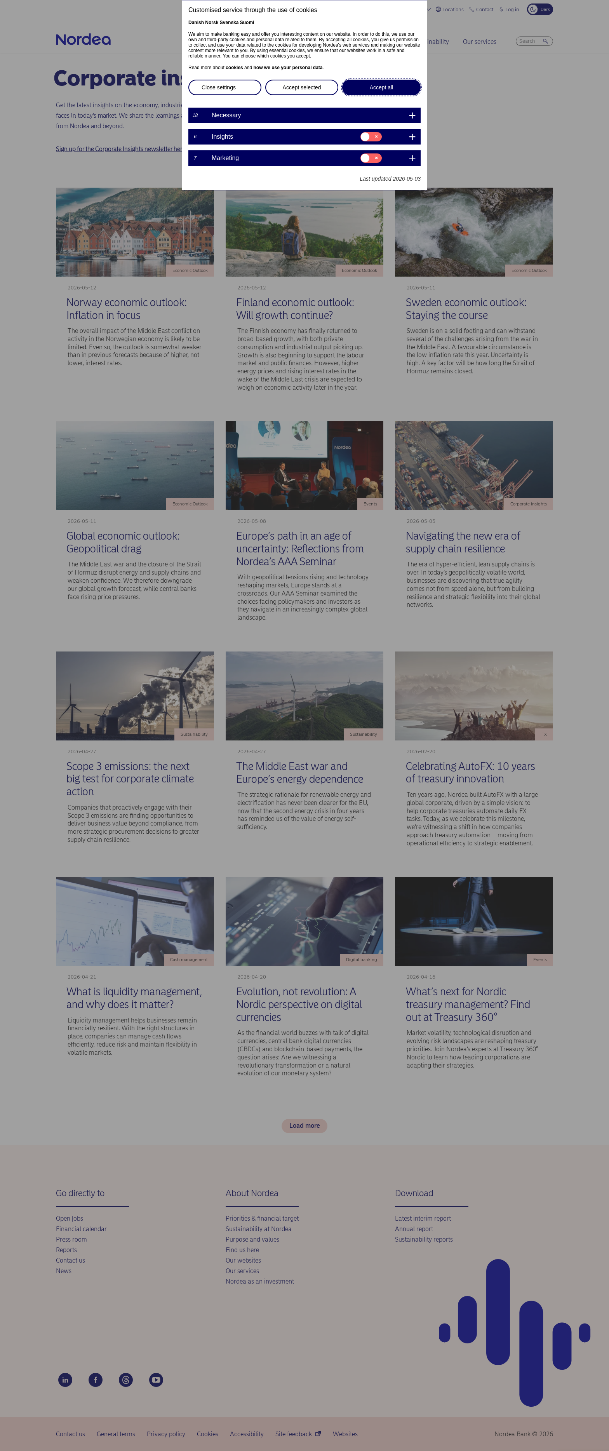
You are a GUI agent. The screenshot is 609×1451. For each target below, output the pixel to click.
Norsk (211, 22)
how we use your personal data (287, 67)
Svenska (229, 22)
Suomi (247, 22)
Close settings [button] (219, 87)
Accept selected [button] (302, 87)
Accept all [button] (381, 87)
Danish (196, 22)
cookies (234, 67)
